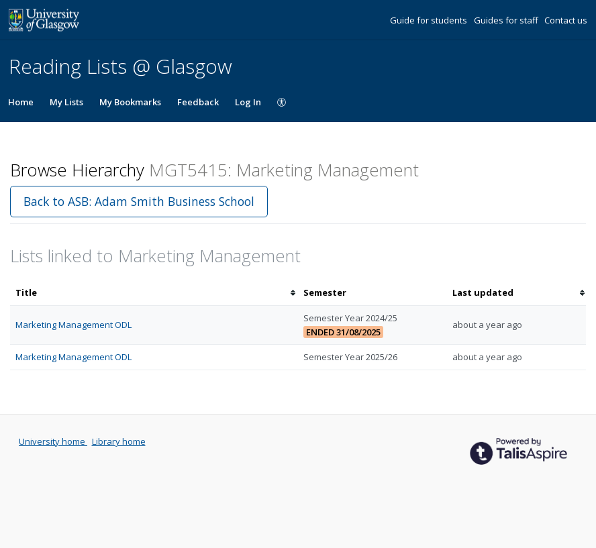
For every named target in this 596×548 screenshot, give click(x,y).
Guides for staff (507, 20)
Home (21, 102)
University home (53, 441)
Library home (119, 441)
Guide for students (429, 20)
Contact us (565, 20)
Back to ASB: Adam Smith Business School (138, 201)
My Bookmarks (130, 102)
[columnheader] (154, 292)
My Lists (66, 102)
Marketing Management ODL (73, 325)
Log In (248, 102)
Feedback (198, 102)
